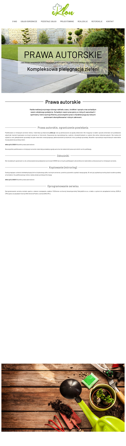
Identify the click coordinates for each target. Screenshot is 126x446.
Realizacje (83, 21)
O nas (14, 21)
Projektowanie (67, 21)
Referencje (96, 21)
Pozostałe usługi (48, 21)
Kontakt (110, 21)
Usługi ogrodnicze (29, 21)
